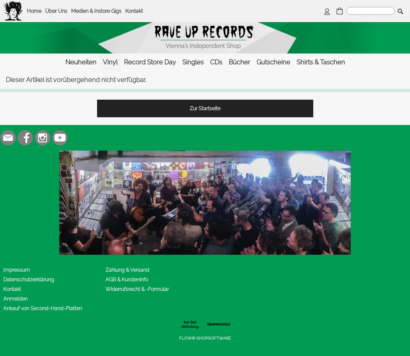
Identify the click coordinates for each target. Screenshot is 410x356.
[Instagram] (43, 138)
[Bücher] (239, 62)
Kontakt (134, 11)
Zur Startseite (205, 108)
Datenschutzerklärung (28, 280)
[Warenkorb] (339, 11)
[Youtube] (60, 138)
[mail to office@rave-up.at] (8, 138)
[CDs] (216, 62)
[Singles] (193, 62)
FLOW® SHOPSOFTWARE (205, 338)
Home (34, 11)
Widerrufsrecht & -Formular (137, 289)
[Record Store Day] (150, 62)
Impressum (16, 270)
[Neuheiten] (81, 62)
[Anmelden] (327, 11)
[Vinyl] (110, 62)
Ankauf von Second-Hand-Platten (42, 308)
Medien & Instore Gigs (96, 11)
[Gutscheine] (273, 62)
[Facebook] (25, 138)
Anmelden (15, 299)
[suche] (371, 11)
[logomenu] (13, 5)
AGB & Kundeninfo (126, 280)
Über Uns (56, 11)
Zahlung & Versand (127, 270)
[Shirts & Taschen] (320, 62)
